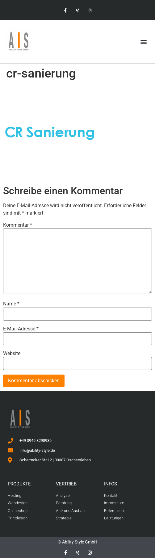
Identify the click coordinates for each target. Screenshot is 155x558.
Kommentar (17, 225)
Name (11, 303)
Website (11, 353)
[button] (144, 42)
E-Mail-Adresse (21, 328)
